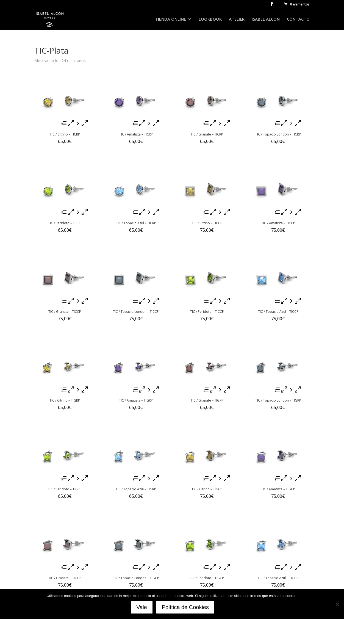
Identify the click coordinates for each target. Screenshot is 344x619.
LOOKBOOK (210, 19)
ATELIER (237, 19)
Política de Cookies (186, 608)
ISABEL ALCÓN (266, 19)
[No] (337, 604)
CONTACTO (298, 19)
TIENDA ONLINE (170, 19)
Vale (142, 608)
